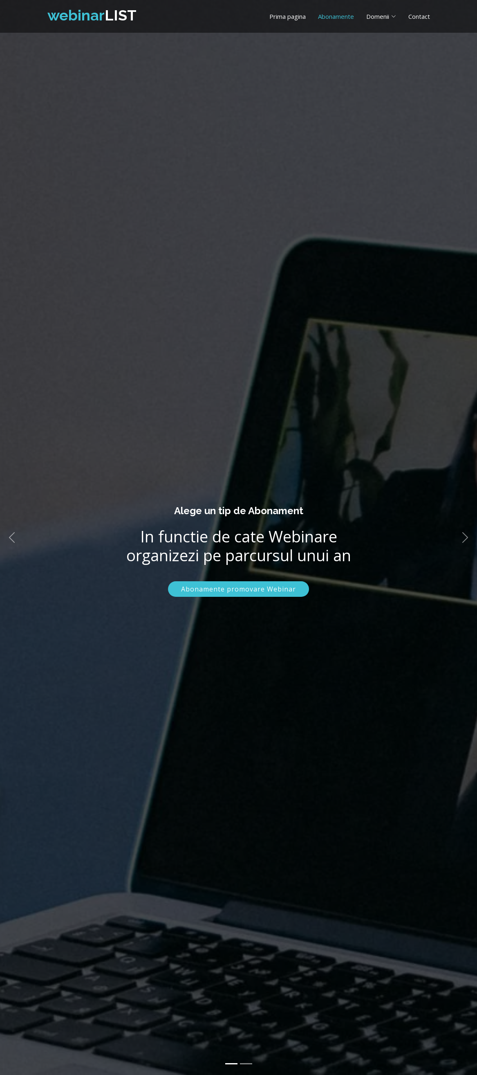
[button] (12, 537)
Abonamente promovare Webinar (238, 589)
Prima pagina (287, 16)
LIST (92, 15)
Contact (419, 16)
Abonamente (336, 16)
